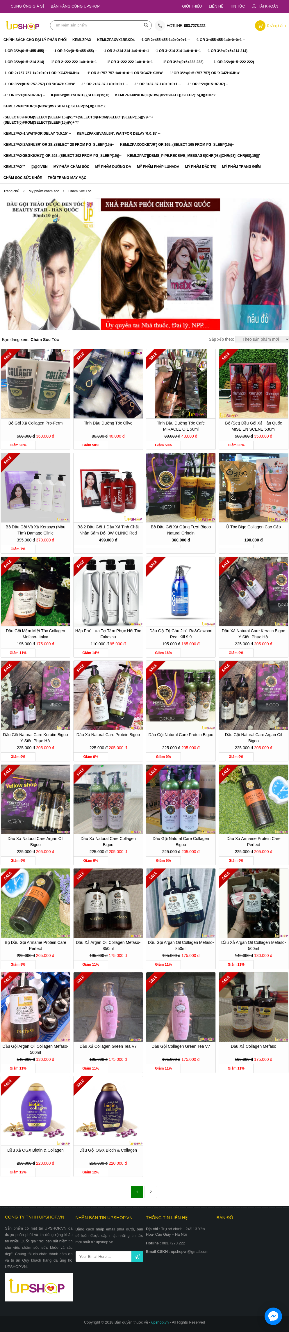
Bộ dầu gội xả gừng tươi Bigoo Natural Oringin (181, 530)
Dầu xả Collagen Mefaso (253, 1046)
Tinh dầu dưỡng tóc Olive (108, 423)
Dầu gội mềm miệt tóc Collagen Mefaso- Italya (35, 633)
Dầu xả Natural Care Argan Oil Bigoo (35, 841)
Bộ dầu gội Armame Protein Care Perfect (35, 945)
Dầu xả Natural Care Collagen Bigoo (108, 841)
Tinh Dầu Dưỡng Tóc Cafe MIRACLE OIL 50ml (181, 426)
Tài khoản (268, 6)
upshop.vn (160, 1322)
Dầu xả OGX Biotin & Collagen (35, 1150)
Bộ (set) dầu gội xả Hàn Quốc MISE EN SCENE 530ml (253, 426)
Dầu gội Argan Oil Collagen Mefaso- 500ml (36, 1049)
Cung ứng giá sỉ (27, 6)
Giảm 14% (90, 653)
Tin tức (237, 6)
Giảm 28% (18, 445)
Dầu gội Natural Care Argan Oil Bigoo (253, 737)
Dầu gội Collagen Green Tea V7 (181, 1046)
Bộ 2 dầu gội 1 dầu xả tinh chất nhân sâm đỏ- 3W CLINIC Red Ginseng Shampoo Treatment (108, 531)
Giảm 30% (236, 445)
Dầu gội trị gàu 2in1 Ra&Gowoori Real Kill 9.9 (180, 633)
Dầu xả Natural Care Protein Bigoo (108, 734)
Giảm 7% (17, 549)
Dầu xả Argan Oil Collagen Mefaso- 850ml (108, 945)
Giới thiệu (192, 6)
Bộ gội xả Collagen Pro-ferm (35, 423)
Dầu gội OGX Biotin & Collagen (108, 1150)
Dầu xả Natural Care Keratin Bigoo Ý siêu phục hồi (253, 633)
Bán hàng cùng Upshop (75, 6)
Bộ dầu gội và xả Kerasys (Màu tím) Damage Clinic (35, 530)
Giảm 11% (18, 653)
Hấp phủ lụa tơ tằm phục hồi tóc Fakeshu (108, 633)
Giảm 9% (236, 653)
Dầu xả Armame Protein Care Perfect (253, 841)
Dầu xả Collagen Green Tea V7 (108, 1046)
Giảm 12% (18, 1172)
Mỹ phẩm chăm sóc (44, 191)
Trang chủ (11, 191)
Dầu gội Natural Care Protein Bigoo (181, 734)
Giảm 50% (90, 445)
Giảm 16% (163, 653)
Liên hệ (216, 6)
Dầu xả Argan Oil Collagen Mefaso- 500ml (253, 945)
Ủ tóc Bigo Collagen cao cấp (253, 527)
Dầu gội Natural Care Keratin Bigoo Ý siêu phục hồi (35, 737)
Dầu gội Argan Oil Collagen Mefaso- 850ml (181, 945)
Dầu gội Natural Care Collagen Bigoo (181, 841)
